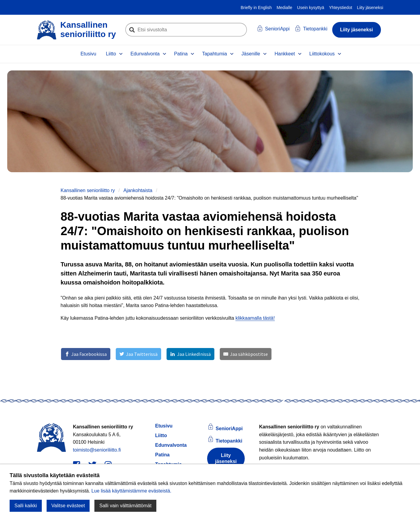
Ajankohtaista (137, 190)
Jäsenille (250, 53)
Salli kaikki (25, 505)
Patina (181, 53)
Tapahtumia (214, 53)
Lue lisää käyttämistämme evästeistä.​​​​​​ (131, 490)
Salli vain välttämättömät (125, 505)
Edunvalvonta (145, 53)
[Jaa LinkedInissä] (190, 354)
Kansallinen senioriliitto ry (88, 190)
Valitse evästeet (68, 505)
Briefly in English (256, 7)
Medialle (284, 7)
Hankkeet (284, 53)
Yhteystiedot (340, 7)
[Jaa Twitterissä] (138, 354)
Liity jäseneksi (370, 7)
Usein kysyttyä (310, 7)
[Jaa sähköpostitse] (245, 354)
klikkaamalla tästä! (255, 318)
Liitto (111, 53)
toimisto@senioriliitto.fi (97, 449)
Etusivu (88, 53)
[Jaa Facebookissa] (85, 354)
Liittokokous (322, 53)
